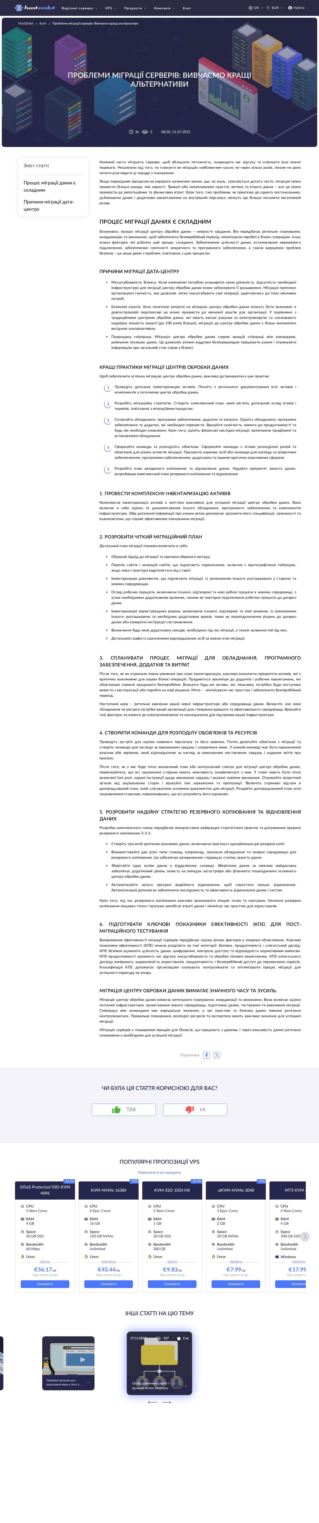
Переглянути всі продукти (159, 1172)
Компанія (165, 8)
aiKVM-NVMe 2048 (236, 1190)
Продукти (135, 8)
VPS (111, 8)
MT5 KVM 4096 (299, 1190)
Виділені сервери (80, 8)
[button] (305, 1237)
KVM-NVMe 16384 (108, 1190)
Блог (187, 8)
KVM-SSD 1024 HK (172, 1190)
